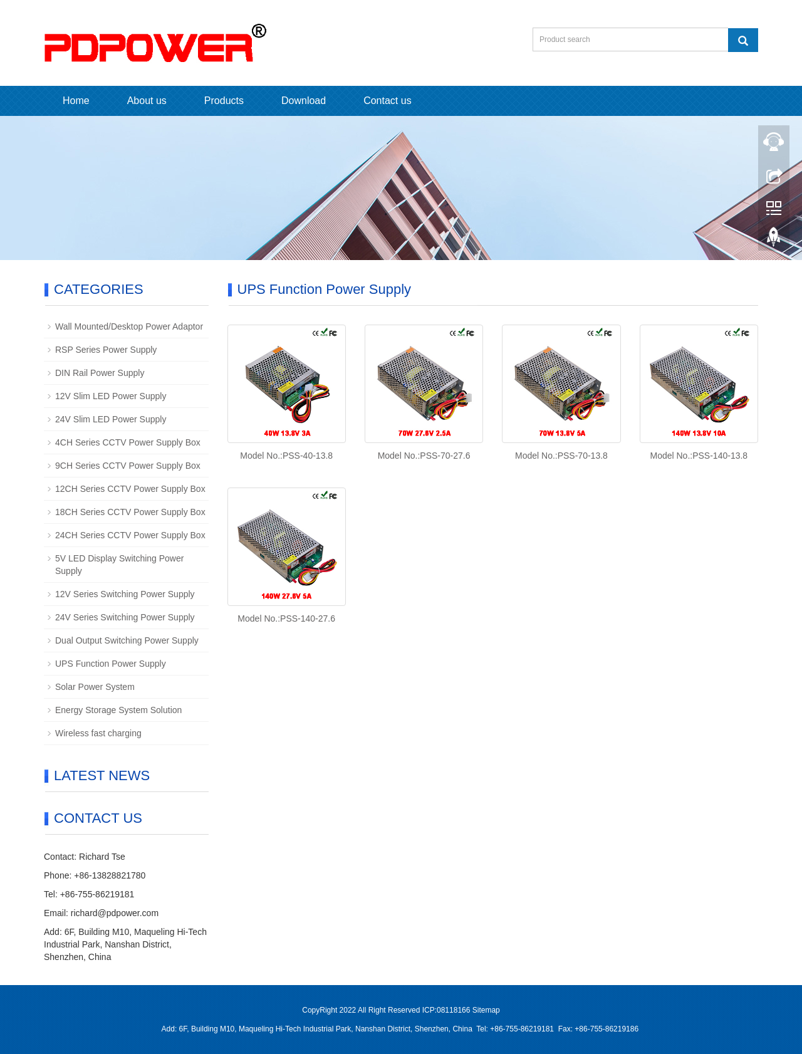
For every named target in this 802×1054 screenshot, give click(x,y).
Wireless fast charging (98, 733)
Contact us (387, 100)
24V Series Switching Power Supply (125, 617)
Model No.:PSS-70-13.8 (561, 456)
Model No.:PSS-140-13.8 (698, 456)
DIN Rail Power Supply (99, 373)
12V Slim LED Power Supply (110, 396)
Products (224, 100)
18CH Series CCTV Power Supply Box (130, 512)
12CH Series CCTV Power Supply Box (130, 489)
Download (303, 100)
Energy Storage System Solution (118, 710)
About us (147, 100)
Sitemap (486, 1010)
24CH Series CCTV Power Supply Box (130, 535)
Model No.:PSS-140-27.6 (286, 618)
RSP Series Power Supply (106, 350)
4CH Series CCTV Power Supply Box (127, 442)
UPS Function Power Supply (110, 664)
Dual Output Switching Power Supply (127, 640)
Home (76, 100)
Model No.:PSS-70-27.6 (424, 456)
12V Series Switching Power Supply (125, 594)
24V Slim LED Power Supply (110, 419)
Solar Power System (95, 687)
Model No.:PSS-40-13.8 (286, 456)
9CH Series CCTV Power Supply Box (127, 466)
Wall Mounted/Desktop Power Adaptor (129, 326)
